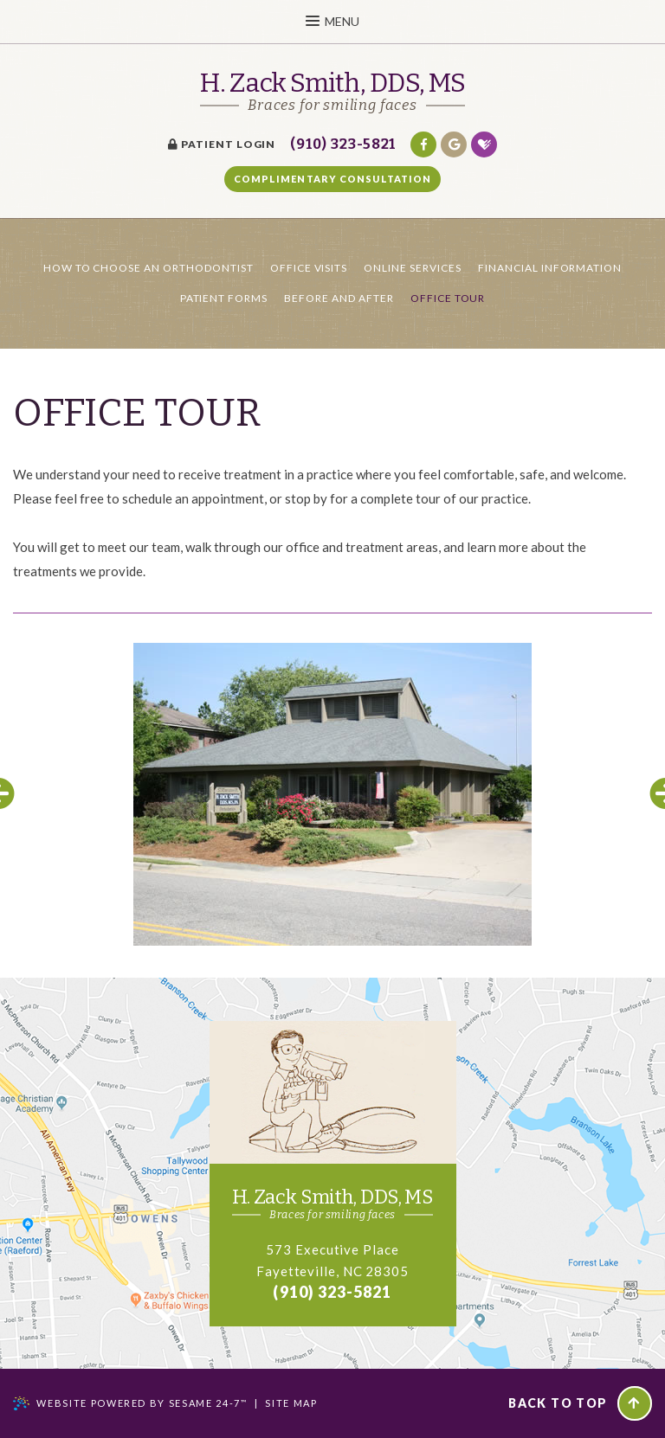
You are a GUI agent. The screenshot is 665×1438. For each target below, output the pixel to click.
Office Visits (308, 267)
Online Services (412, 267)
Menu (332, 21)
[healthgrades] (484, 144)
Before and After (338, 298)
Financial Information (550, 267)
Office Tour (448, 298)
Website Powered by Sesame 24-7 (141, 1403)
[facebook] (423, 144)
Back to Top (579, 1403)
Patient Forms (224, 298)
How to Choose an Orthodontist (148, 267)
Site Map (291, 1403)
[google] (454, 144)
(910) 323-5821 (343, 144)
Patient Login (221, 144)
